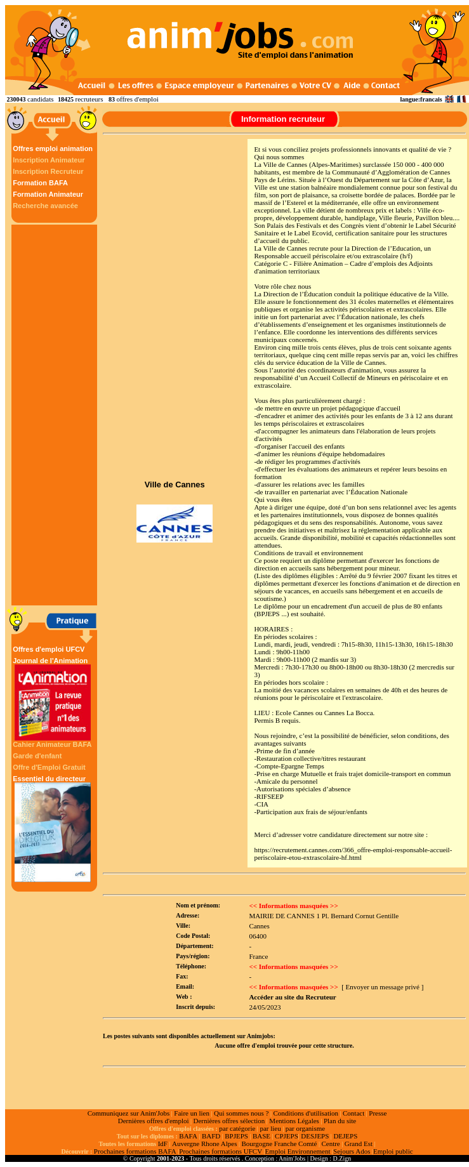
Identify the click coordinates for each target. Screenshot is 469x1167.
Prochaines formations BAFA (135, 1151)
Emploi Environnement (298, 1151)
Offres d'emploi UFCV (48, 649)
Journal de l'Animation (52, 699)
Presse (377, 1113)
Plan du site (340, 1120)
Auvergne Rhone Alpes (204, 1143)
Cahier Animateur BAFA (52, 744)
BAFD (211, 1136)
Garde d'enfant (37, 756)
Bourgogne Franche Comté (279, 1143)
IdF (163, 1143)
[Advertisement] (56, 415)
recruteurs (89, 99)
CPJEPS (286, 1136)
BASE (261, 1136)
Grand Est (359, 1143)
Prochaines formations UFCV (220, 1151)
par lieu (270, 1128)
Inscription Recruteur (48, 171)
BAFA (188, 1136)
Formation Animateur (48, 194)
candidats (40, 99)
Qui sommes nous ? (241, 1113)
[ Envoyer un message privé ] (382, 987)
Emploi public (393, 1151)
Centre (330, 1143)
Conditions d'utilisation (305, 1113)
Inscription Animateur (48, 160)
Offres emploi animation (53, 148)
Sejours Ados (351, 1151)
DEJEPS (345, 1136)
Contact (353, 1113)
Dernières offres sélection (229, 1120)
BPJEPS (236, 1136)
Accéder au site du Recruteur (292, 997)
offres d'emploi (137, 99)
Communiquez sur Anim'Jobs (129, 1113)
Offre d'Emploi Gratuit (49, 767)
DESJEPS (315, 1136)
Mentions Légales (294, 1120)
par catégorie (237, 1128)
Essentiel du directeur (52, 828)
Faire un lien (191, 1113)
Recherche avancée (45, 205)
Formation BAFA (40, 183)
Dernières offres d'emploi (153, 1120)
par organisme (305, 1128)
